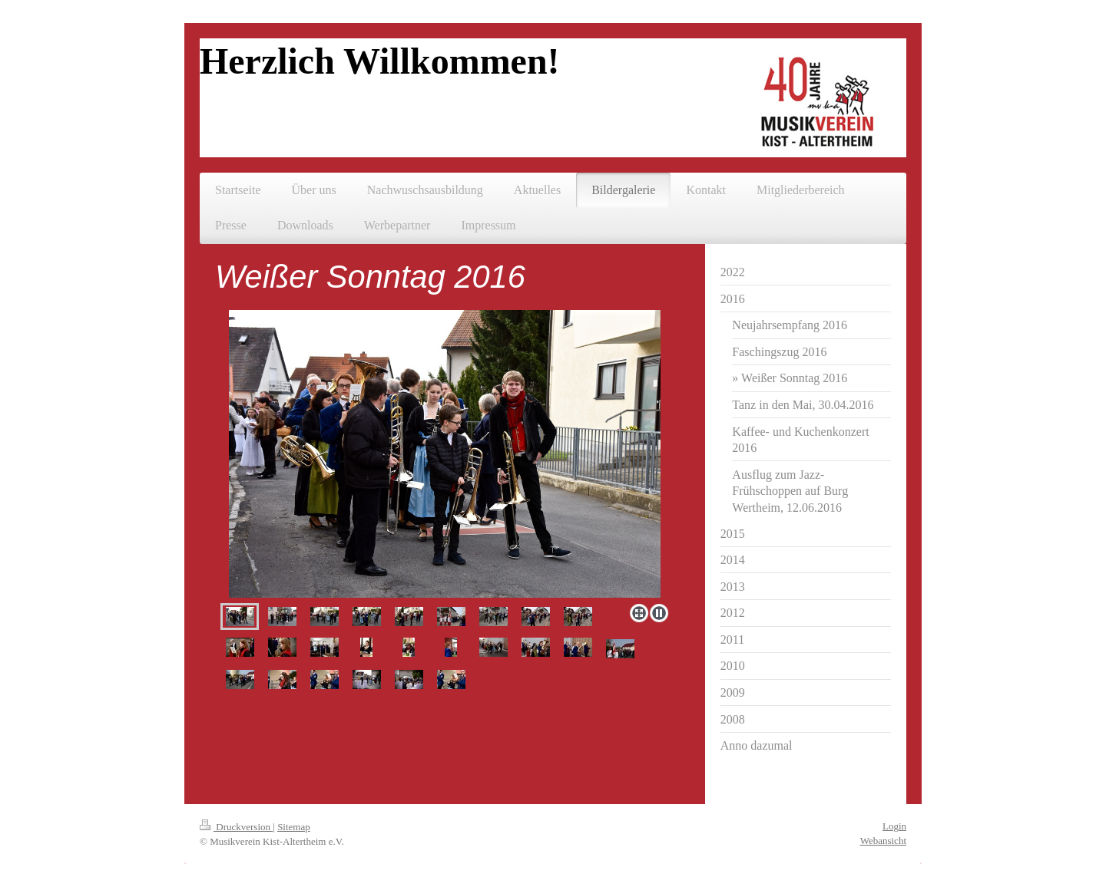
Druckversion (236, 827)
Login (894, 826)
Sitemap (293, 827)
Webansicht (883, 840)
